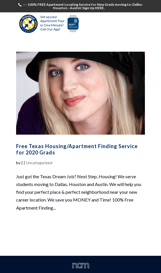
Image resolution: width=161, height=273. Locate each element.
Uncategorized (39, 162)
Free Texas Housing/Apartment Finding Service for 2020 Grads (77, 149)
